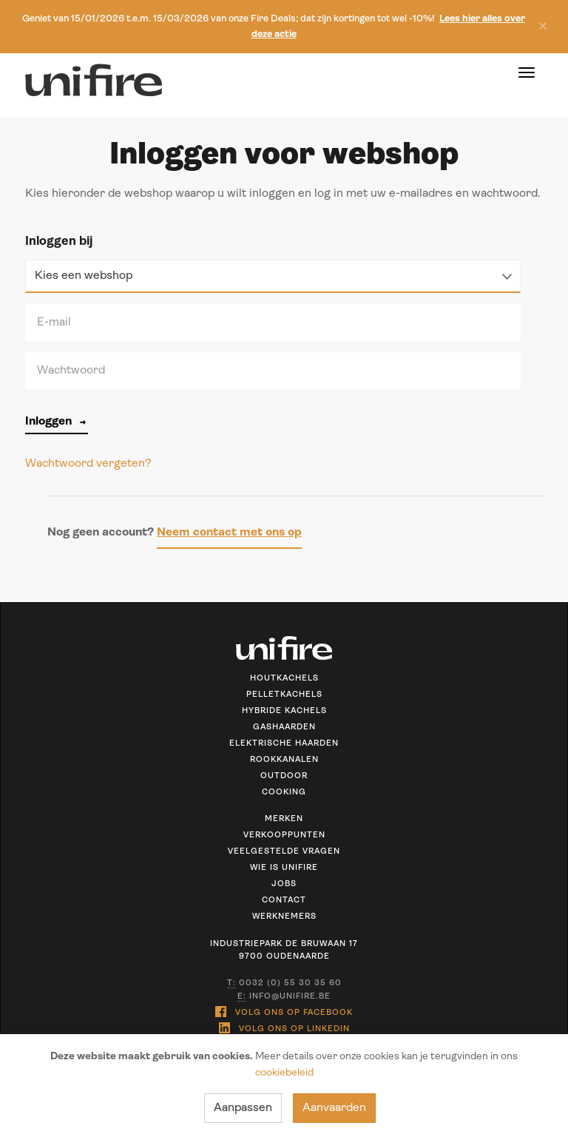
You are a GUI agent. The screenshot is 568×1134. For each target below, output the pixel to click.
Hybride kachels (284, 711)
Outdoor (284, 776)
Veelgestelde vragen (284, 852)
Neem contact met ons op (229, 533)
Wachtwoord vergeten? (88, 464)
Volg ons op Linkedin (284, 1027)
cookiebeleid (284, 1073)
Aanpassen (243, 1108)
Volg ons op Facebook (284, 1011)
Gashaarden (284, 727)
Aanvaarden (334, 1108)
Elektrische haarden (284, 744)
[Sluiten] (539, 27)
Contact (284, 901)
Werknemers (284, 917)
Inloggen (56, 422)
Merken (284, 819)
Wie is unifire (284, 868)
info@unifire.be (284, 997)
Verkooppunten (284, 835)
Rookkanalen (284, 760)
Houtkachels (284, 679)
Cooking (284, 793)
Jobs (284, 884)
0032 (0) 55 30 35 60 (284, 983)
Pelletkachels (284, 695)
